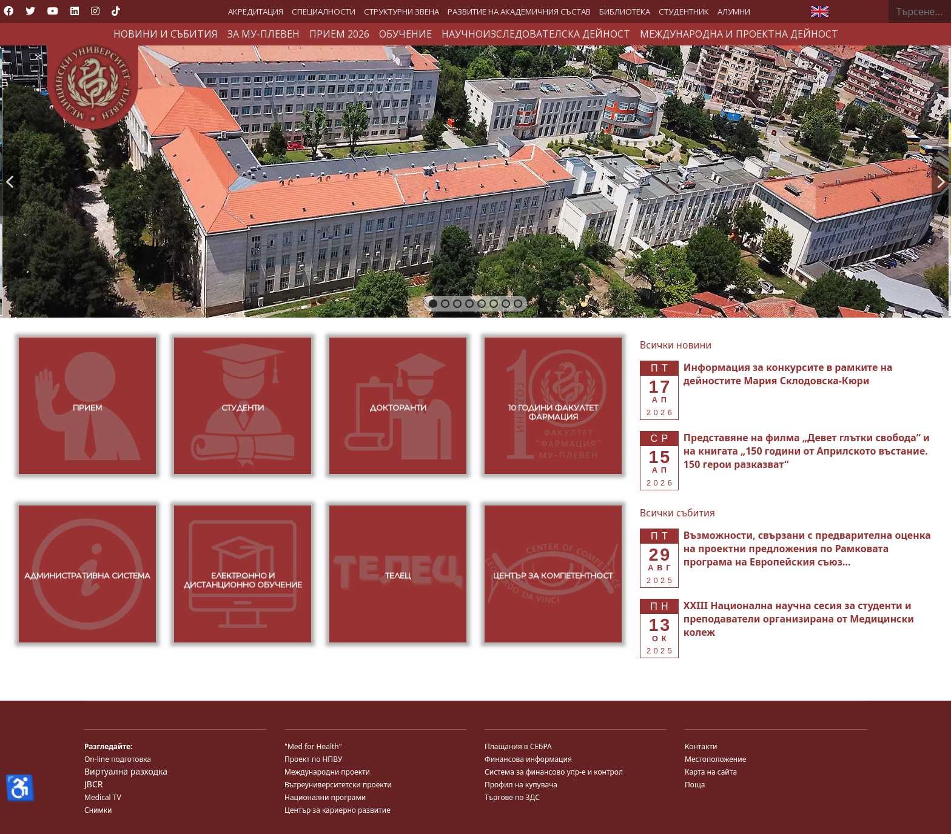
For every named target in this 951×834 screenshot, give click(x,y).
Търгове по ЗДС (512, 797)
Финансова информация (528, 759)
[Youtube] (52, 11)
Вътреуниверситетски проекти (338, 784)
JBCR (93, 784)
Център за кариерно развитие (337, 810)
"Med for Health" (313, 746)
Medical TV (102, 797)
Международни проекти (327, 772)
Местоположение (715, 759)
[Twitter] (30, 11)
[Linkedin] (74, 11)
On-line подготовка (117, 759)
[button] (9, 181)
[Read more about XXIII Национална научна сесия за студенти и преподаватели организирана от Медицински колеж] (799, 619)
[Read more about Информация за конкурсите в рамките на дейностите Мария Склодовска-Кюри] (788, 374)
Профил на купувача (521, 784)
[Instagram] (95, 11)
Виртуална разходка (125, 771)
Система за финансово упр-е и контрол (554, 772)
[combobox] (920, 11)
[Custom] (116, 11)
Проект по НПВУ (313, 759)
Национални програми (325, 797)
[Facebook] (8, 11)
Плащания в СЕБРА (518, 746)
